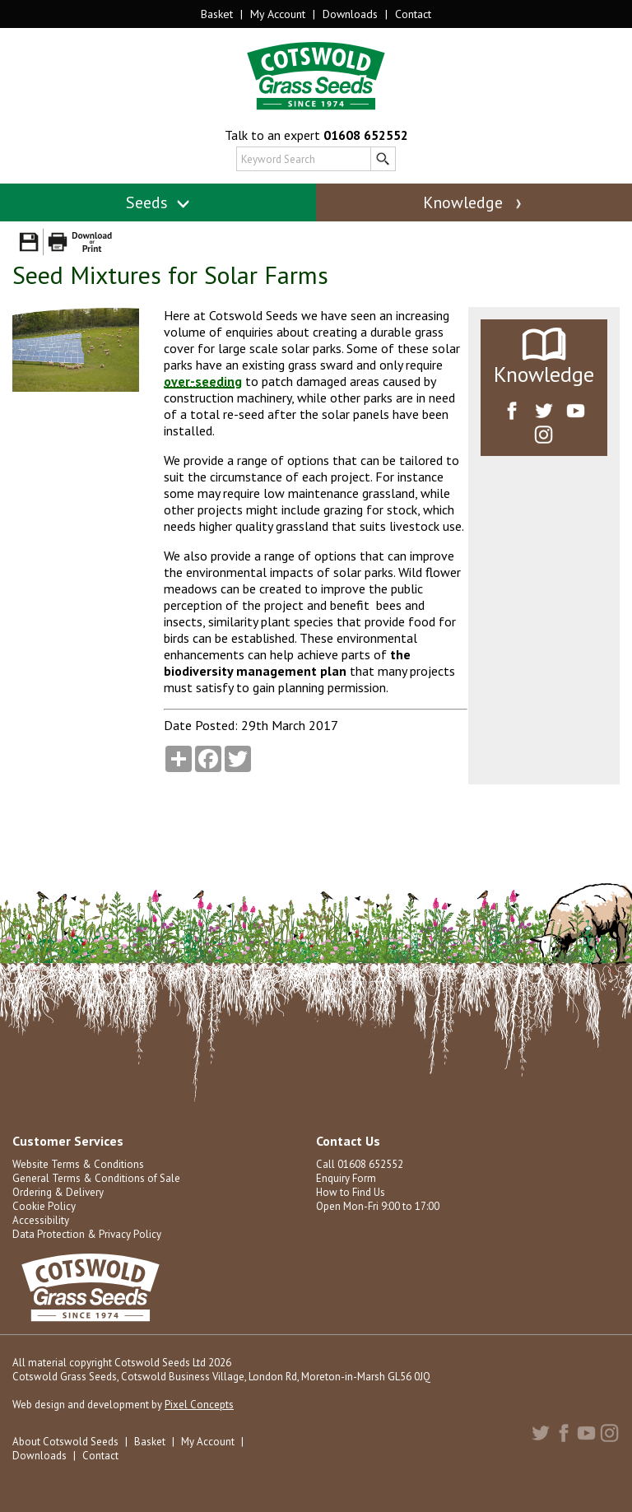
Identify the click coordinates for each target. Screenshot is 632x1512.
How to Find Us (350, 1192)
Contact (413, 14)
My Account (277, 14)
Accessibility (40, 1220)
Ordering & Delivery (58, 1192)
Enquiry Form (346, 1178)
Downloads (350, 14)
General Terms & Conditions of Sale (96, 1178)
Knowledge (474, 202)
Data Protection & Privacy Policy (86, 1234)
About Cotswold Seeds (65, 1442)
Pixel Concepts (199, 1405)
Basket (217, 14)
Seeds (158, 202)
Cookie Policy (44, 1206)
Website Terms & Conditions (78, 1164)
